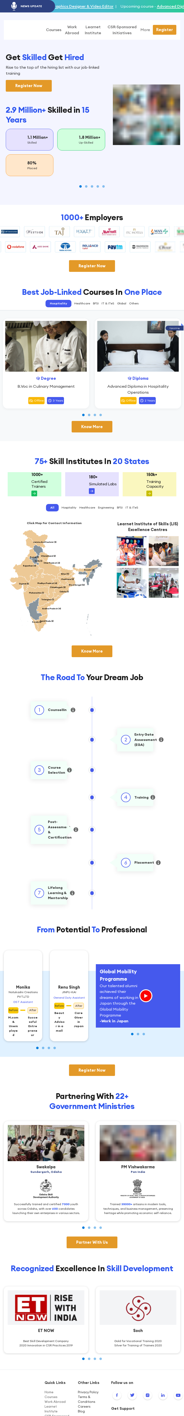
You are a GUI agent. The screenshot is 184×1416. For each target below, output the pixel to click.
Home (49, 1392)
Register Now (28, 86)
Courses (51, 1397)
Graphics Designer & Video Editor (107, 6)
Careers (84, 1407)
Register (164, 30)
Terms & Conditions (86, 1399)
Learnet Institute (51, 1409)
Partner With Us (92, 1242)
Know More (92, 427)
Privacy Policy (88, 1392)
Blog (81, 1412)
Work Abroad (55, 1402)
